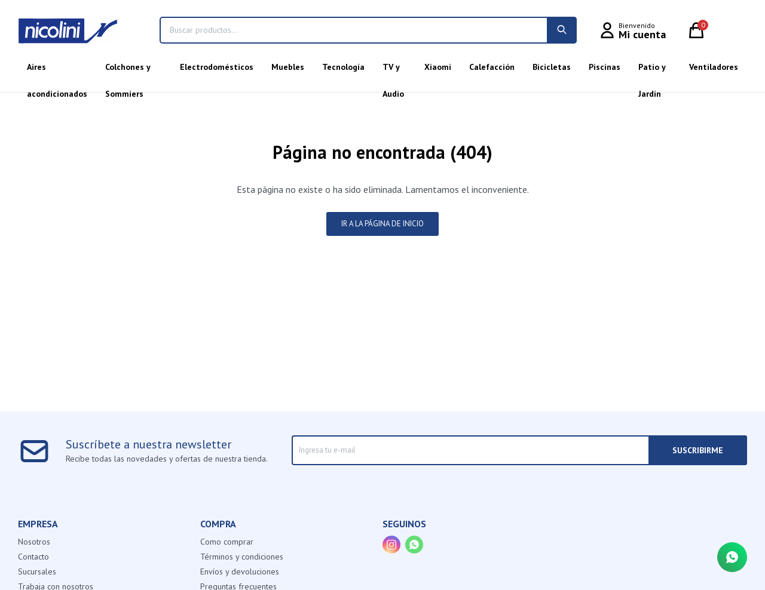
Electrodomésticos (216, 67)
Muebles (287, 67)
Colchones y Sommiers (127, 71)
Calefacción (492, 67)
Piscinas (604, 67)
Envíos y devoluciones (239, 571)
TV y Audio (393, 71)
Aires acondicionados (57, 71)
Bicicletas (552, 67)
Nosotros (34, 541)
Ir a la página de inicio (382, 224)
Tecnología (343, 67)
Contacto (33, 556)
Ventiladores (713, 67)
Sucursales (37, 571)
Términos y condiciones (241, 556)
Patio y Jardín (651, 71)
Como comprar (226, 541)
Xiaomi (437, 67)
